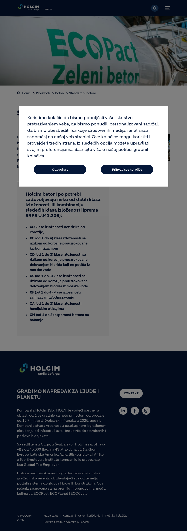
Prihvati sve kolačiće (127, 170)
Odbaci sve (60, 170)
